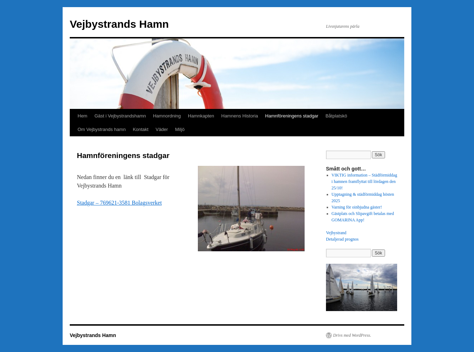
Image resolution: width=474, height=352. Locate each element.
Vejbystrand (336, 232)
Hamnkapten (201, 116)
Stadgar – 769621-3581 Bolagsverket (119, 203)
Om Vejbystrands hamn (102, 129)
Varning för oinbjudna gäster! (357, 207)
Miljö (180, 129)
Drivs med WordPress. (352, 335)
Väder (162, 129)
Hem (82, 116)
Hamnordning (167, 116)
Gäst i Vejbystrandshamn (120, 116)
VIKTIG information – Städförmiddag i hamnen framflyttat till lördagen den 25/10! (364, 181)
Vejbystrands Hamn (119, 24)
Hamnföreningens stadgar (291, 116)
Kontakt (140, 129)
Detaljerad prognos (342, 239)
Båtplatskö (336, 116)
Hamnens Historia (239, 116)
